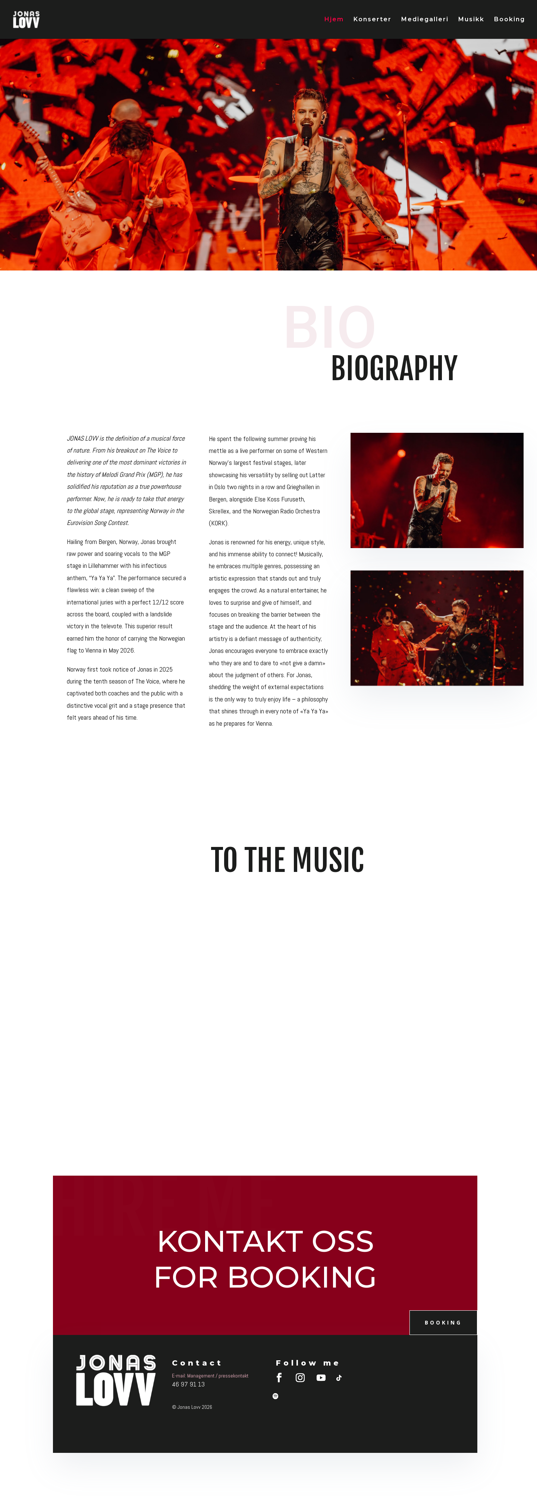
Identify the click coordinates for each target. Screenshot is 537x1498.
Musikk (471, 20)
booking (443, 1322)
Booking (509, 20)
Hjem (334, 20)
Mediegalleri (425, 20)
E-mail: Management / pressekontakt (210, 1375)
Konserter (373, 20)
